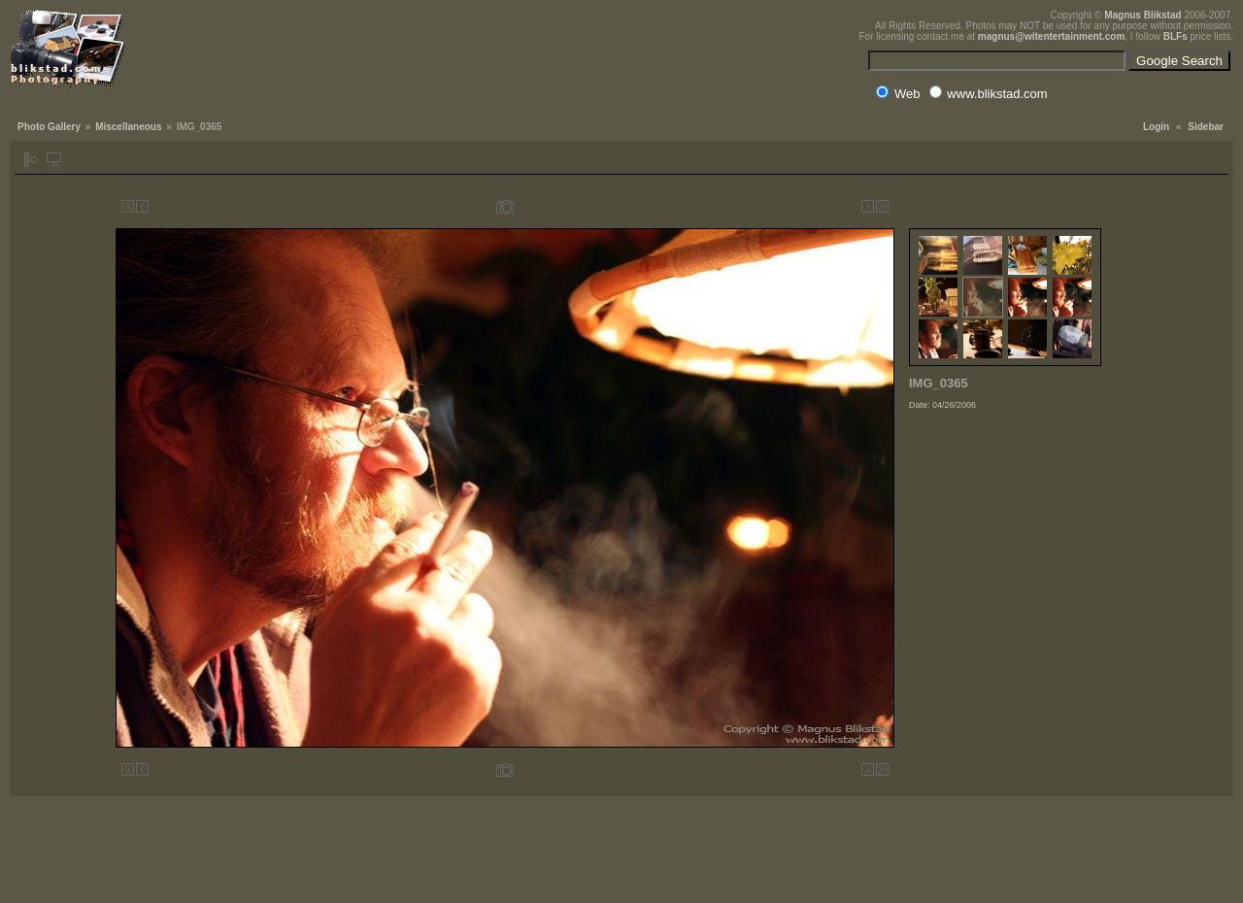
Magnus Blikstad (1142, 15)
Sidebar (1206, 126)
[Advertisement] (1006, 538)
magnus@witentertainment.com (1051, 36)
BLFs (1175, 36)
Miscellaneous (128, 126)
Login (1156, 126)
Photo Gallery (49, 126)
